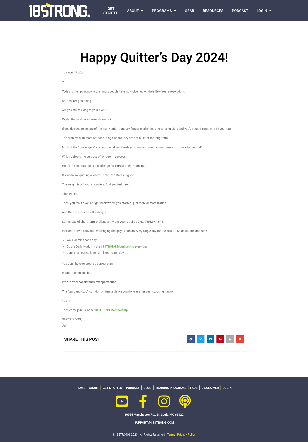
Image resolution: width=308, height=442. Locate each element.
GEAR (189, 11)
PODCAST (240, 11)
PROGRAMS (164, 11)
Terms (171, 434)
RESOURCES (213, 11)
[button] (191, 339)
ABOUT (135, 11)
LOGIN (264, 11)
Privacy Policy (186, 434)
